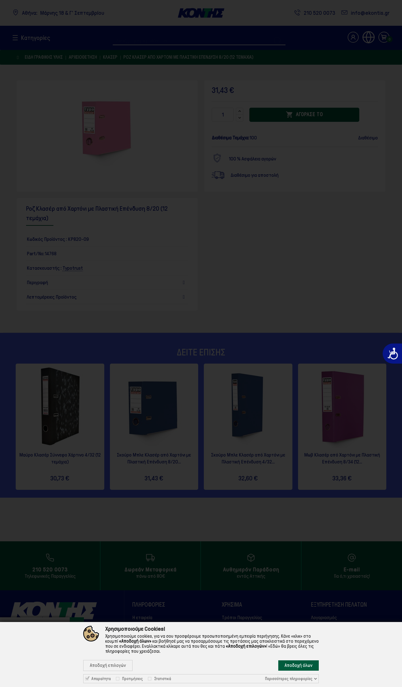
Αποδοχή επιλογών (108, 665)
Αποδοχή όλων (298, 665)
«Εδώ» (274, 646)
